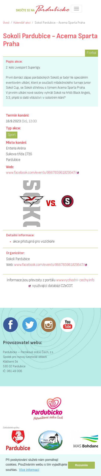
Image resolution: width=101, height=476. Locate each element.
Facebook (10, 324)
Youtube (67, 324)
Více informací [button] (29, 469)
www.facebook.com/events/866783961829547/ (41, 172)
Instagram (48, 324)
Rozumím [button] (81, 465)
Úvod (6, 23)
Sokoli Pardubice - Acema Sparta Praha (60, 23)
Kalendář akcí (21, 23)
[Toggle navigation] (76, 9)
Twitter (29, 324)
